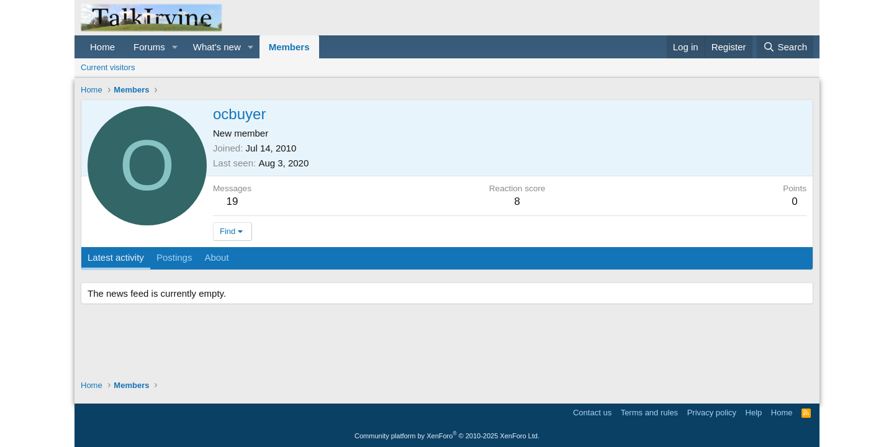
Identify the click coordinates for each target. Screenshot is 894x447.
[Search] (785, 46)
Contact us (592, 412)
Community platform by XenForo (447, 436)
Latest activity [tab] (116, 257)
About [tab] (216, 257)
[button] (175, 46)
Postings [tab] (174, 257)
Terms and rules (649, 412)
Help (754, 412)
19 (232, 201)
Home (102, 47)
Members (289, 47)
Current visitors (108, 67)
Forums (149, 47)
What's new (217, 47)
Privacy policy (711, 412)
